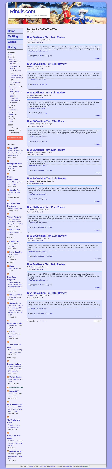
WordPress (43, 466)
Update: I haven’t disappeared (13, 256)
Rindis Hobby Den (68, 466)
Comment (97, 58)
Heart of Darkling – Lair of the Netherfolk (15, 183)
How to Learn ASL (13, 325)
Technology (11, 114)
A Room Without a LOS (14, 346)
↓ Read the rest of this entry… (38, 51)
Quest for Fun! (14, 190)
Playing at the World (14, 164)
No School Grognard (14, 404)
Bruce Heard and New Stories (13, 204)
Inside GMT (13, 148)
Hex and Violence (15, 295)
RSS (80, 466)
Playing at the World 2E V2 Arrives (15, 167)
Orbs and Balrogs (15, 451)
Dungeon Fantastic (14, 364)
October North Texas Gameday (14, 335)
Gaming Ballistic (15, 377)
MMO (11, 89)
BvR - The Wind (38, 42)
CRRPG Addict (14, 230)
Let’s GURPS (14, 391)
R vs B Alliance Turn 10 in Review (46, 264)
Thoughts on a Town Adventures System (14, 426)
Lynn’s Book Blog (15, 252)
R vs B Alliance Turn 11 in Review (46, 207)
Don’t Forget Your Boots (13, 437)
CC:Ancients (13, 66)
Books (9, 55)
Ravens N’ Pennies (16, 387)
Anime (11, 119)
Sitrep (11, 266)
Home (11, 31)
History (12, 47)
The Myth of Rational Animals (14, 194)
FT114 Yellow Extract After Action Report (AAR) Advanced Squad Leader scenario (15, 285)
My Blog (13, 36)
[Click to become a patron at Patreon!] (15, 140)
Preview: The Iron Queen (15, 208)
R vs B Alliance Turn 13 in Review (46, 92)
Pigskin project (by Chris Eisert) (15, 380)
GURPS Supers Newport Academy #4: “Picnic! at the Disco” (15, 443)
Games (12, 41)
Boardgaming (13, 61)
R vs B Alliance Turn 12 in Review (46, 149)
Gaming (10, 59)
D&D (11, 96)
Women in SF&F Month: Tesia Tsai (15, 245)
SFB (11, 84)
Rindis (31, 40)
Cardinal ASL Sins (13, 268)
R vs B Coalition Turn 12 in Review (46, 178)
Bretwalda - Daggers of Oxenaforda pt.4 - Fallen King (15, 456)
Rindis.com (22, 11)
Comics (10, 57)
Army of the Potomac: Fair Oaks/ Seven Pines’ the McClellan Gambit (15, 153)
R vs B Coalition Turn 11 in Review (46, 235)
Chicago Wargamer (14, 217)
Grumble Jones (15, 303)
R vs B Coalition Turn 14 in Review (46, 63)
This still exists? (12, 297)
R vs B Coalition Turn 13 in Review (46, 121)
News (9, 112)
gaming (50, 56)
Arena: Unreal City (13, 232)
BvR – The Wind (16, 71)
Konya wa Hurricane (17, 77)
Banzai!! (12, 331)
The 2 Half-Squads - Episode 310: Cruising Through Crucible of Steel (15, 222)
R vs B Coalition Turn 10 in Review (46, 292)
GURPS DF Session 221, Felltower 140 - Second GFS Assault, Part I (15, 369)
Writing (10, 121)
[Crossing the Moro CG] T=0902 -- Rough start (15, 351)
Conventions (12, 110)
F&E (11, 68)
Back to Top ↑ (86, 466)
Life (9, 107)
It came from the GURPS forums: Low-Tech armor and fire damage (15, 409)
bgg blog (35, 56)
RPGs (10, 94)
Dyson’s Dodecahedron (12, 178)
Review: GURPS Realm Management (15, 395)
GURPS (12, 103)
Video (9, 116)
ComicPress (52, 466)
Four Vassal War (16, 75)
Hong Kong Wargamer (11, 278)
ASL (11, 64)
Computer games (14, 87)
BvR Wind (41, 56)
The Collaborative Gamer (13, 421)
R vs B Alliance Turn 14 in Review (46, 37)
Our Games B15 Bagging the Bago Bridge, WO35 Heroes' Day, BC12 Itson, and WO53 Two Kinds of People (15, 310)
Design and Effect (14, 91)
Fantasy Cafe (14, 241)
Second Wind (15, 82)
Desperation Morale (14, 323)
